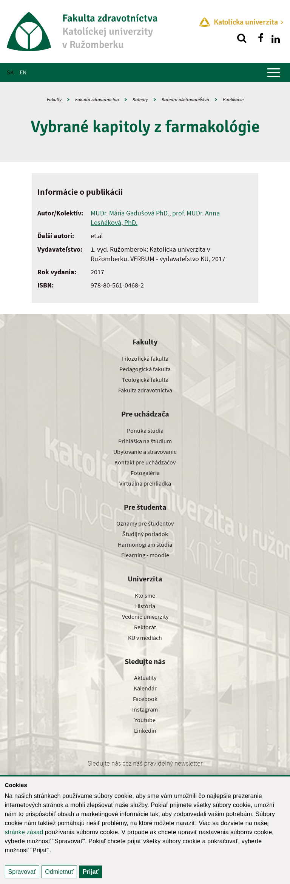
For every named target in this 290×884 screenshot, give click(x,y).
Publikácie (233, 99)
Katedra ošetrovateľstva (185, 99)
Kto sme (145, 595)
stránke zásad (24, 832)
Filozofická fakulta (145, 358)
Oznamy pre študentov (145, 523)
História (145, 606)
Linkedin (145, 730)
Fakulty (54, 99)
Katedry (140, 99)
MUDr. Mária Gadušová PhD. (130, 213)
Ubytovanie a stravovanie (145, 451)
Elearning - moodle (145, 555)
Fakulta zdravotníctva (97, 99)
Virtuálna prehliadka (145, 483)
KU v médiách (145, 637)
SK (10, 72)
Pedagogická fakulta (145, 369)
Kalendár (145, 688)
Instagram (145, 709)
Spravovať (22, 872)
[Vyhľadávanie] (241, 38)
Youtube (145, 720)
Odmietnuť (59, 872)
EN (23, 72)
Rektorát (145, 627)
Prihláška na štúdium (145, 441)
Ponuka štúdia (145, 430)
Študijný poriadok (145, 534)
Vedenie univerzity (145, 616)
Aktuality (145, 677)
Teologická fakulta (145, 379)
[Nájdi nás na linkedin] (275, 38)
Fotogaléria (145, 473)
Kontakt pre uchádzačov (145, 462)
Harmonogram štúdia (145, 544)
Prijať (91, 872)
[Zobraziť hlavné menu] (273, 72)
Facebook (145, 699)
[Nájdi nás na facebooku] (260, 38)
